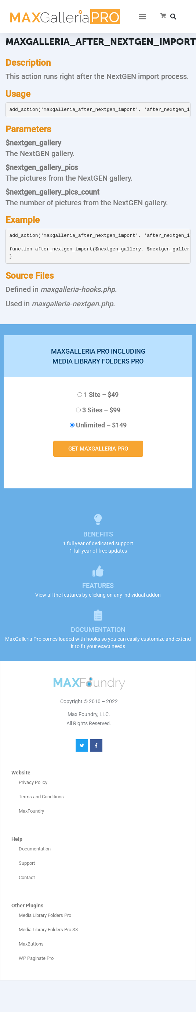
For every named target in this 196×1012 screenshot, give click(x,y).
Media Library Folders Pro (45, 915)
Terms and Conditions (41, 796)
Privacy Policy (33, 782)
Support (27, 863)
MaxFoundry (31, 811)
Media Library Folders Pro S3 (48, 929)
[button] (142, 17)
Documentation (35, 849)
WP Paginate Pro (36, 958)
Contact (27, 877)
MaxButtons (31, 944)
